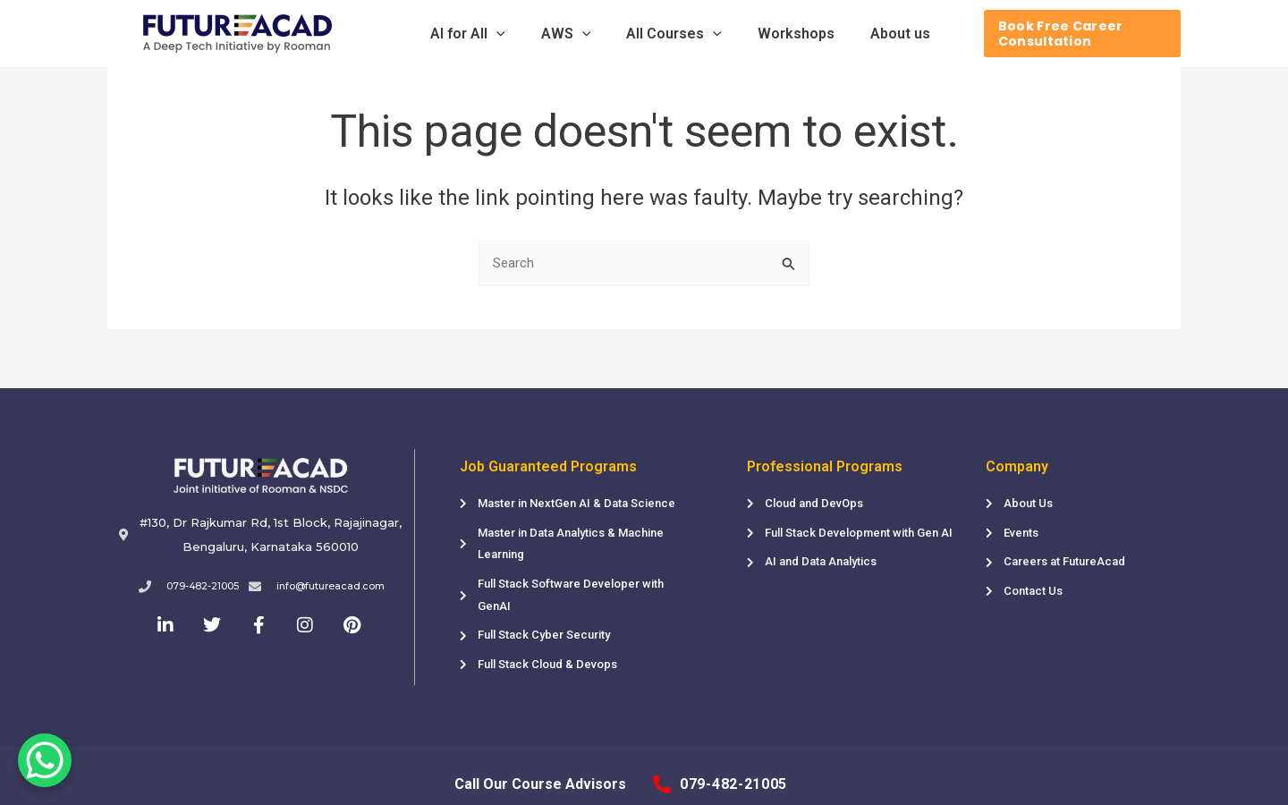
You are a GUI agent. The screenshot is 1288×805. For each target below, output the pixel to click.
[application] (519, 34)
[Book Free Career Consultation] (1058, 33)
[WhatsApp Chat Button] (45, 760)
